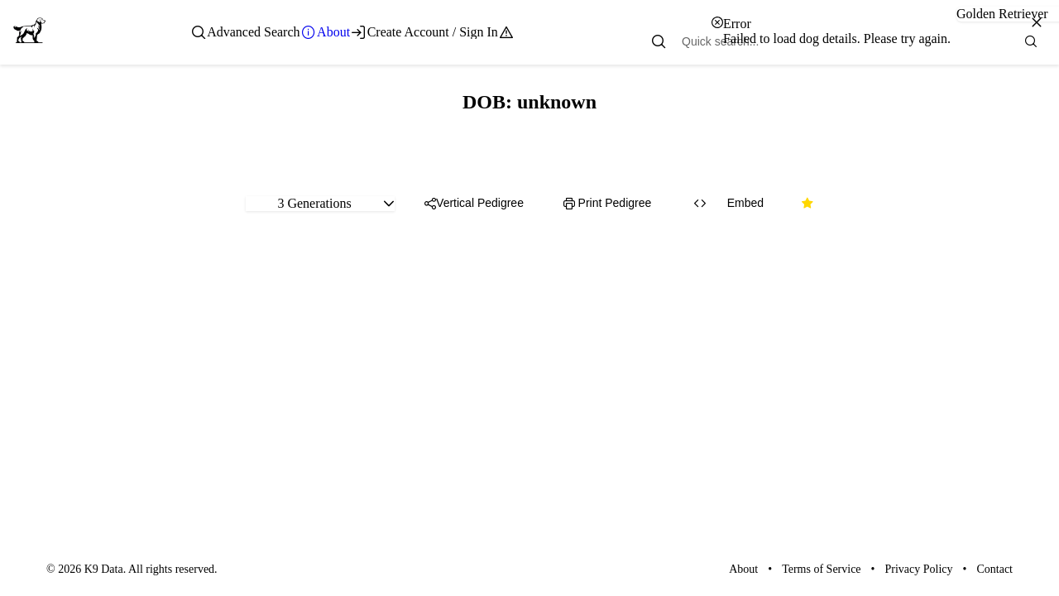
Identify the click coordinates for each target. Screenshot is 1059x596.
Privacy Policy (919, 569)
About (743, 569)
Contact (994, 569)
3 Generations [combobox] (314, 203)
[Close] (1036, 22)
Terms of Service (821, 569)
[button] (389, 203)
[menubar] (352, 32)
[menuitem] (245, 32)
